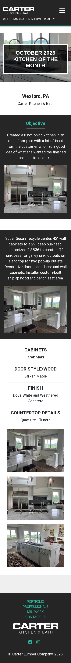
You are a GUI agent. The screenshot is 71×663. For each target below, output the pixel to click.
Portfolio (35, 601)
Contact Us (35, 617)
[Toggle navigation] (62, 11)
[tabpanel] (35, 57)
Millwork (35, 612)
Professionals (35, 607)
